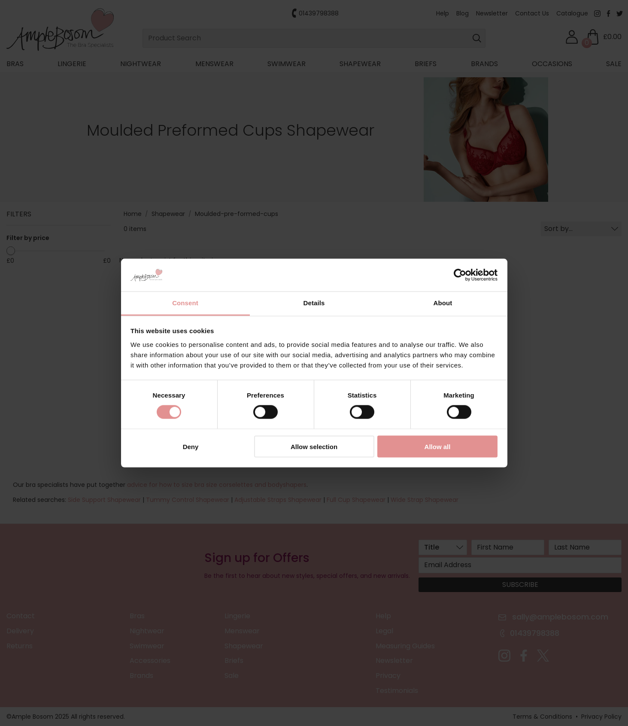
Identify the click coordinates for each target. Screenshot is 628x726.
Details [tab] (314, 303)
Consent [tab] (185, 303)
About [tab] (443, 303)
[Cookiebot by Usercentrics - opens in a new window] (460, 275)
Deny (191, 446)
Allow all (438, 446)
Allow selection (314, 446)
